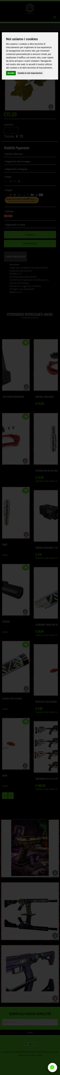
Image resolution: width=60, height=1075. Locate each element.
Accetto (11, 73)
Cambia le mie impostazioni (30, 73)
